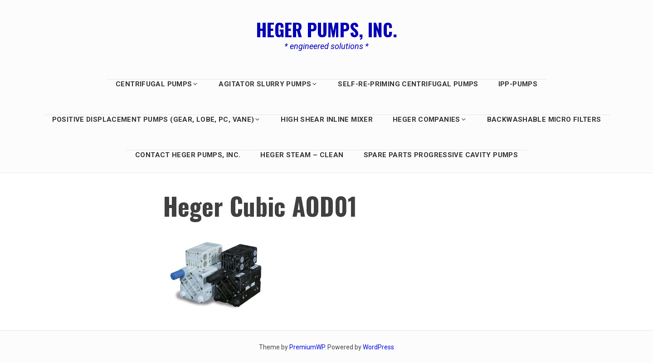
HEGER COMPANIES (430, 119)
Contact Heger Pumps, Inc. (187, 155)
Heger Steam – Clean (301, 155)
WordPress (378, 347)
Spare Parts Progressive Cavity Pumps (441, 155)
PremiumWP (307, 347)
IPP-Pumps (517, 84)
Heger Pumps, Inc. (326, 29)
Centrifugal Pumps (157, 84)
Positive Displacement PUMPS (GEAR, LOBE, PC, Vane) (156, 119)
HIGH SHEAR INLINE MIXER (327, 119)
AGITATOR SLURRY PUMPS (268, 84)
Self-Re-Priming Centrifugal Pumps (408, 84)
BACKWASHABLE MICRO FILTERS (544, 119)
